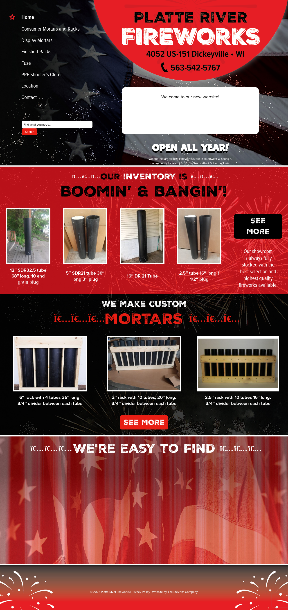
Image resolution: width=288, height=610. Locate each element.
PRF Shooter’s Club (40, 74)
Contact (29, 97)
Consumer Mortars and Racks (50, 28)
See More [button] (259, 228)
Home (27, 17)
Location (29, 85)
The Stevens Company (183, 589)
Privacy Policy (141, 589)
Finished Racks (36, 51)
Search (29, 132)
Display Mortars (36, 40)
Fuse (26, 63)
